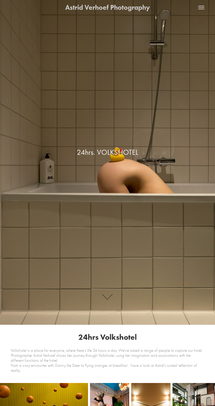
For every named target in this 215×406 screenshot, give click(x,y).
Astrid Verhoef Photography (107, 7)
